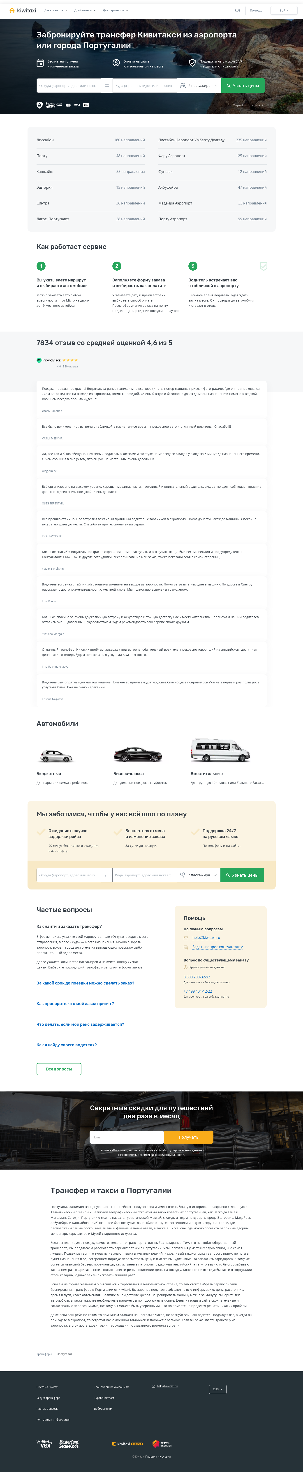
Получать (189, 1137)
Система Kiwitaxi (47, 1387)
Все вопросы (59, 1069)
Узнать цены (243, 85)
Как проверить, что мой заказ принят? (75, 1003)
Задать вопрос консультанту (217, 946)
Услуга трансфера (48, 1398)
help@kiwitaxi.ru (206, 937)
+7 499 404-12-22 (198, 991)
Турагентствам (104, 1398)
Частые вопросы (47, 1409)
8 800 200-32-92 (197, 977)
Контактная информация (53, 1419)
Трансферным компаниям (111, 1387)
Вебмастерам (103, 1409)
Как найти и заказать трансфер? (69, 926)
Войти (284, 10)
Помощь (256, 10)
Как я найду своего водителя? (67, 1044)
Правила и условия (158, 1456)
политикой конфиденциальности (161, 1155)
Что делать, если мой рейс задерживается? (80, 1024)
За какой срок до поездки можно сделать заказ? (85, 983)
